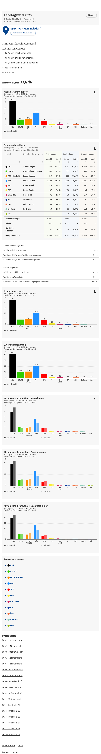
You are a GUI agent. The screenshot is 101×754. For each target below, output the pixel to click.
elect (20, 745)
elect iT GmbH (8, 745)
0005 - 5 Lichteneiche (12, 663)
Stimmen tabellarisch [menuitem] (14, 48)
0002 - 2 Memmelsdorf (12, 646)
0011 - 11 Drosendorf (11, 699)
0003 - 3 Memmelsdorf (12, 652)
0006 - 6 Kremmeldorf (12, 669)
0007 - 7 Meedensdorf (12, 675)
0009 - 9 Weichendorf (12, 687)
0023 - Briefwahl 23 (11, 717)
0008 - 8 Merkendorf (11, 681)
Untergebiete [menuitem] (10, 72)
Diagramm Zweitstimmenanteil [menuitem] (19, 58)
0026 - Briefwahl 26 (11, 734)
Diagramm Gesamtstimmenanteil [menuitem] (20, 43)
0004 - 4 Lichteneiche (12, 658)
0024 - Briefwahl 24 (11, 722)
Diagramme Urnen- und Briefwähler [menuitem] (21, 62)
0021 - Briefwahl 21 (11, 705)
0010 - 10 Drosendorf (12, 693)
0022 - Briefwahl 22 (11, 711)
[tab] (50, 565)
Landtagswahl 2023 (18, 15)
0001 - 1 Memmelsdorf (12, 640)
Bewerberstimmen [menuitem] (13, 67)
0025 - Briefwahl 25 (11, 728)
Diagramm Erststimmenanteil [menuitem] (18, 53)
